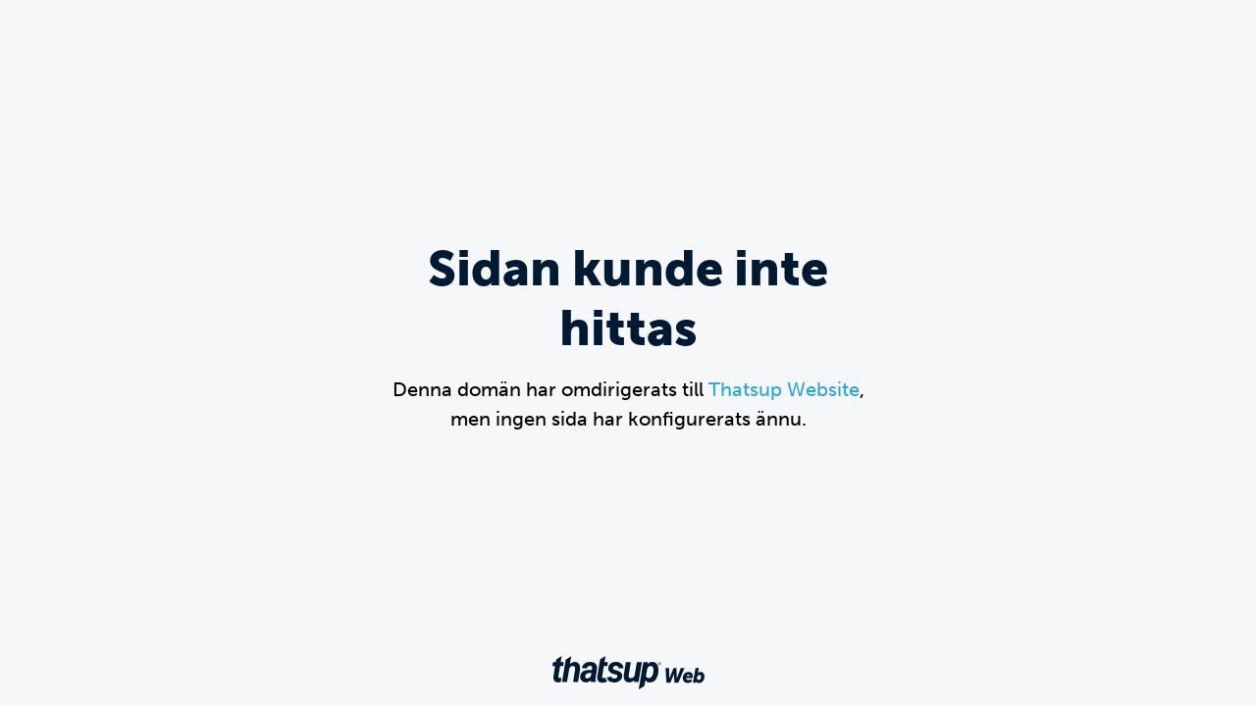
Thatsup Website (784, 389)
